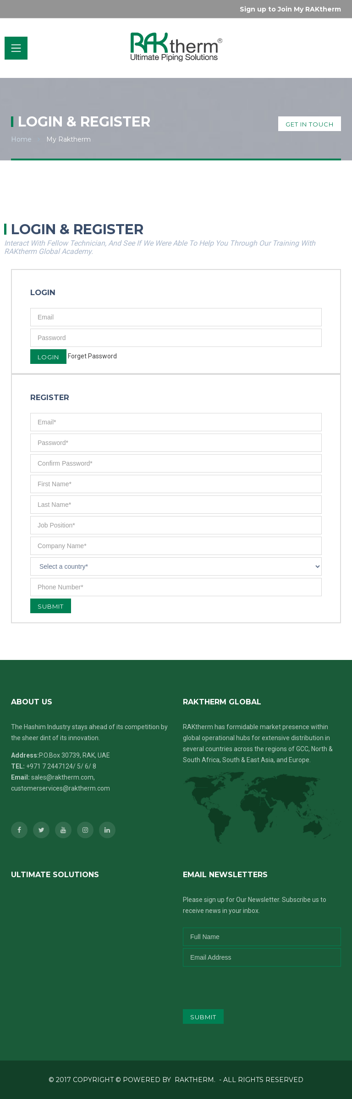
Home (21, 139)
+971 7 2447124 (49, 766)
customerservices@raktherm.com (60, 788)
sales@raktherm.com (62, 777)
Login (48, 357)
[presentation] (243, 984)
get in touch (310, 124)
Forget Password (92, 356)
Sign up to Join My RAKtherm (290, 9)
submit (203, 1017)
